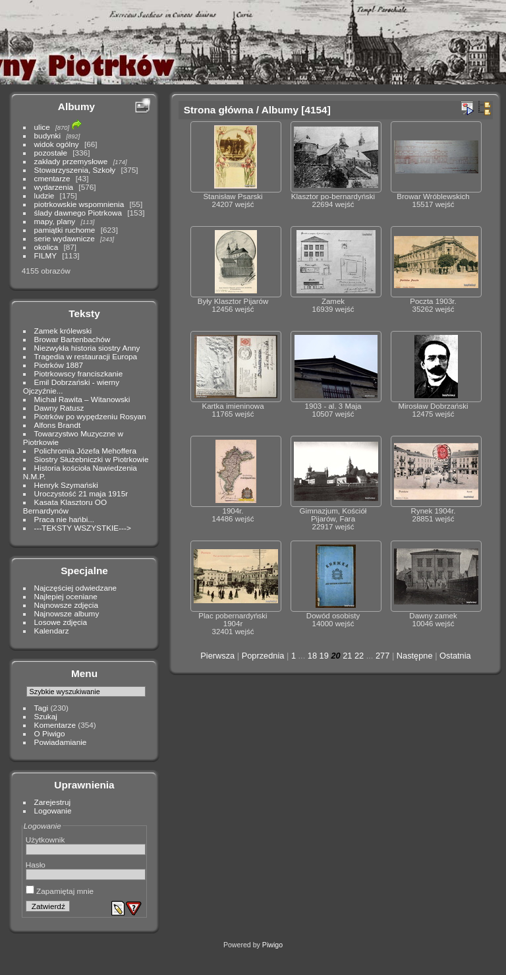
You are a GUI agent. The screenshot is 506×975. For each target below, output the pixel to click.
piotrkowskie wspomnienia (79, 204)
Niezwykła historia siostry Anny (87, 347)
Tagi (41, 707)
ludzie (44, 195)
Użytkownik (45, 839)
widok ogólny (56, 144)
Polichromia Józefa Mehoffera (85, 450)
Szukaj (45, 716)
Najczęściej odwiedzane (75, 587)
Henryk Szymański (66, 485)
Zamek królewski (63, 330)
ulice (42, 127)
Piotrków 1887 (59, 365)
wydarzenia (54, 187)
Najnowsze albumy (66, 613)
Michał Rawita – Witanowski (82, 399)
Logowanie (53, 810)
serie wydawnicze (64, 238)
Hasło (35, 864)
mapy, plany (55, 221)
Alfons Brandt (57, 425)
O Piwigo (49, 733)
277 (382, 656)
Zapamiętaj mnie (60, 891)
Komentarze (55, 725)
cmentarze (52, 178)
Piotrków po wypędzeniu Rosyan (90, 416)
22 (359, 656)
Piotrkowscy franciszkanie (78, 373)
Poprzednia (263, 656)
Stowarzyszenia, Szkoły (75, 169)
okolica (46, 247)
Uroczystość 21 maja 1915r (81, 493)
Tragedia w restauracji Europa (86, 356)
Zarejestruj (52, 802)
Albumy (76, 106)
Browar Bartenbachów (72, 339)
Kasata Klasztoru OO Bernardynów (65, 506)
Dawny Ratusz (59, 407)
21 (347, 656)
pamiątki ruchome (65, 229)
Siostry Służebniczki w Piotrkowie (91, 459)
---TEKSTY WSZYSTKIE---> (82, 527)
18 (312, 656)
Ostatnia (455, 656)
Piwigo (272, 945)
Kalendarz (51, 630)
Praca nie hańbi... (64, 519)
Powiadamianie (60, 742)
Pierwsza (217, 656)
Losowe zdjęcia (60, 622)
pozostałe (50, 152)
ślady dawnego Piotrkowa (78, 212)
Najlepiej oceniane (66, 596)
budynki (47, 135)
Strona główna (219, 109)
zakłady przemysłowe (71, 161)
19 (324, 656)
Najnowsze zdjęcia (66, 605)
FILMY (45, 255)
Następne (415, 656)
